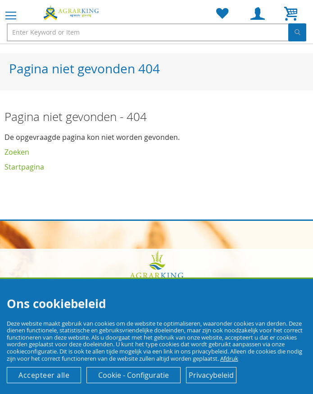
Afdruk (229, 358)
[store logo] (72, 12)
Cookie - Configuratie (133, 375)
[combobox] (156, 32)
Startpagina (24, 167)
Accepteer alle (43, 375)
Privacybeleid (211, 375)
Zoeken (17, 152)
